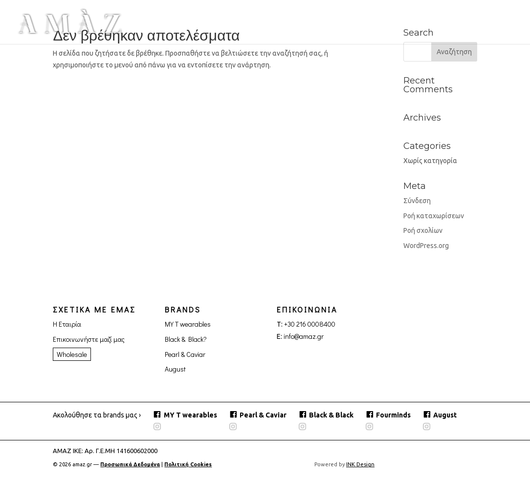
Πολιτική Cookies (188, 464)
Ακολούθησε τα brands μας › (97, 415)
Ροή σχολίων (422, 230)
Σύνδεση (417, 201)
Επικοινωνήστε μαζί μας (89, 339)
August (175, 369)
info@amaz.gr (304, 336)
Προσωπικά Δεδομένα (130, 464)
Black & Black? (186, 339)
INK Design (361, 464)
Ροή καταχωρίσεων (433, 216)
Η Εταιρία (67, 324)
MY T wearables (188, 324)
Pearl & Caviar (185, 354)
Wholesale (72, 354)
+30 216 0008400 (309, 324)
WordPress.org (426, 245)
